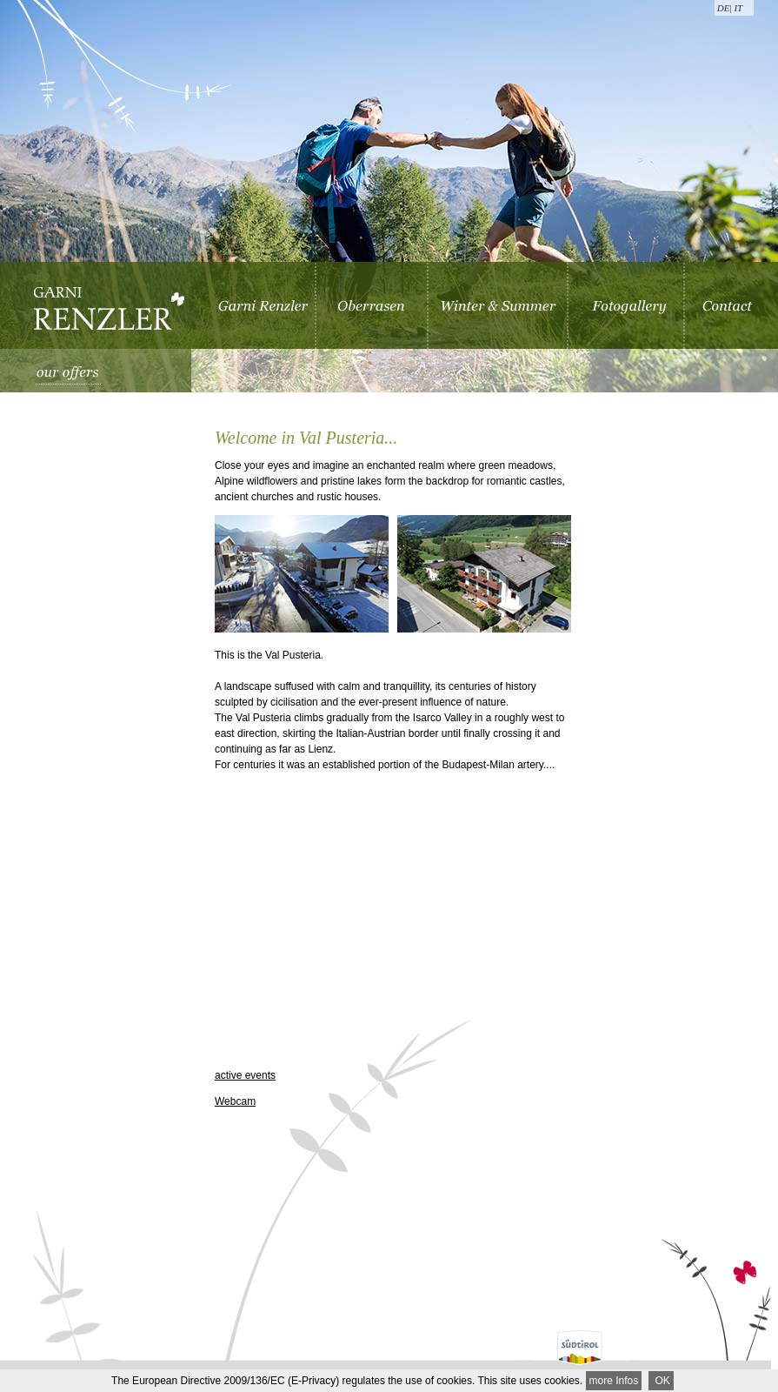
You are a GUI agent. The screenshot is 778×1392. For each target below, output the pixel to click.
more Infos (614, 1381)
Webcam (235, 1101)
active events (245, 1075)
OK (661, 1381)
